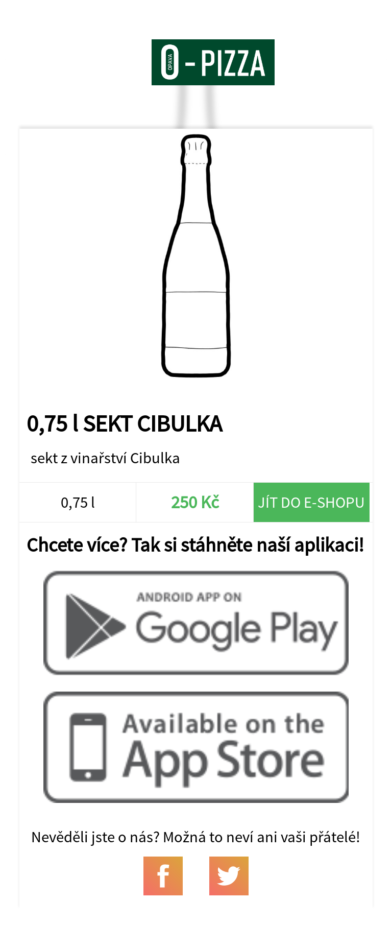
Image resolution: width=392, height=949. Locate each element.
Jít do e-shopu (311, 502)
